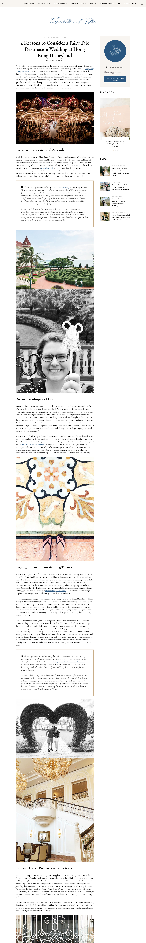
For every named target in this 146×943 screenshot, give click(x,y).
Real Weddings (59, 3)
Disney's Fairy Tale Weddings (56, 590)
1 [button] (113, 151)
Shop (120, 3)
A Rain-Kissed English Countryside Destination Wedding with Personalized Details (121, 172)
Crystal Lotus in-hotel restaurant (32, 444)
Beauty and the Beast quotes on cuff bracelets (69, 662)
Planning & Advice (107, 3)
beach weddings (117, 182)
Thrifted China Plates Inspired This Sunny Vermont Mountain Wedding (119, 202)
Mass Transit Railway (61, 187)
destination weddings (52, 37)
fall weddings (117, 196)
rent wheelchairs (47, 168)
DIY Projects (43, 3)
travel (63, 37)
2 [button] (115, 151)
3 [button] (117, 151)
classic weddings (118, 166)
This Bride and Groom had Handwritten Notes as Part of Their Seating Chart (121, 217)
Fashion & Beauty (77, 3)
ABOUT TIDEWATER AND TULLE (115, 79)
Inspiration (28, 3)
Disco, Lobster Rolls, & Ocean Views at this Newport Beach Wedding (120, 187)
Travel (92, 3)
